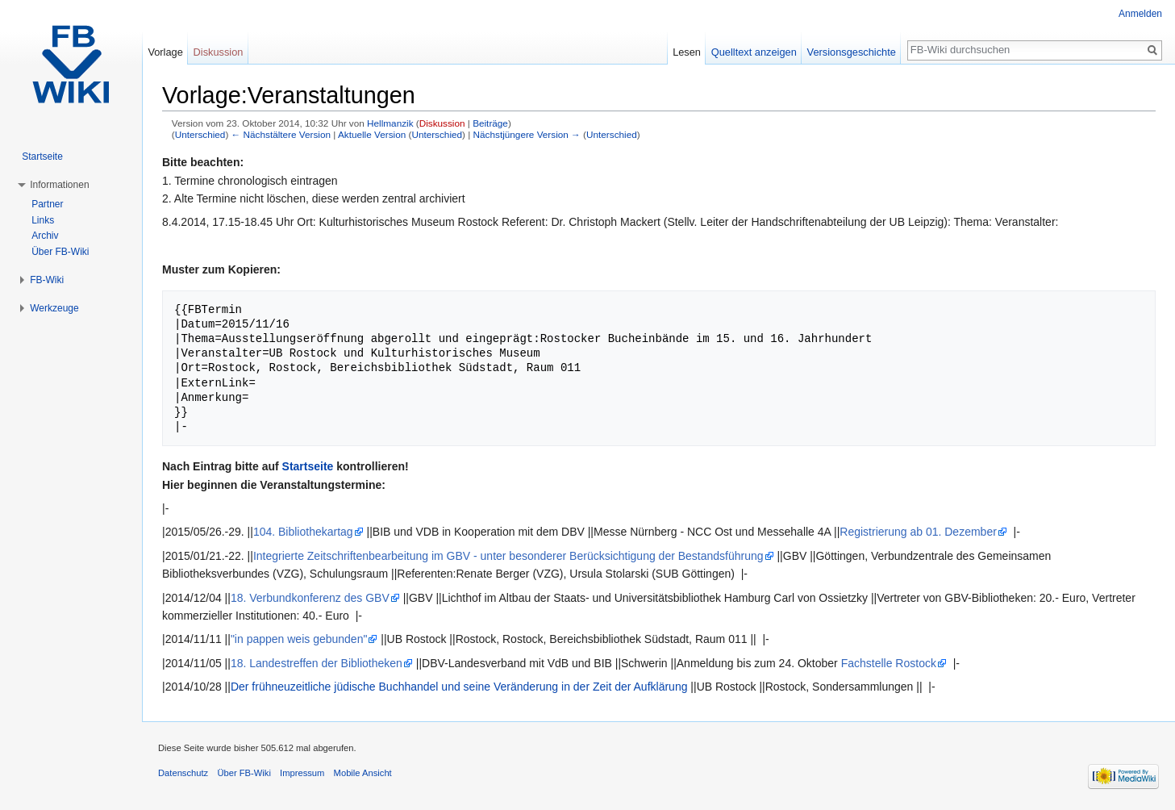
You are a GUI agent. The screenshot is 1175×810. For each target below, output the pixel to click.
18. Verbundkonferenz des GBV (310, 597)
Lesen (687, 52)
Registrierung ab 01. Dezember (918, 531)
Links (42, 220)
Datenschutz (183, 773)
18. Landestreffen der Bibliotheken (316, 663)
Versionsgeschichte (851, 52)
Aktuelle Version (372, 134)
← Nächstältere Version (281, 134)
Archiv (44, 235)
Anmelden (1140, 13)
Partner (47, 204)
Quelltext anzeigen (754, 52)
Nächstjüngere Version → (527, 134)
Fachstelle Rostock (888, 663)
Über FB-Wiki (60, 251)
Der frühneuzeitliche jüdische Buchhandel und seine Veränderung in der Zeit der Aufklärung (459, 686)
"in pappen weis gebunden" (299, 639)
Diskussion (442, 123)
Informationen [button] (59, 184)
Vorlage (165, 52)
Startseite (308, 466)
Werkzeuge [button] (54, 308)
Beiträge (490, 123)
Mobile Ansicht (363, 773)
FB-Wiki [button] (47, 280)
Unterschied (200, 134)
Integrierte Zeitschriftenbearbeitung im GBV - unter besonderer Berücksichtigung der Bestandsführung (508, 555)
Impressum (302, 773)
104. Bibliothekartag (303, 531)
